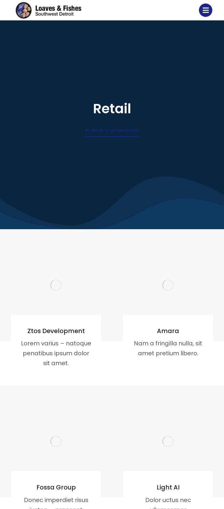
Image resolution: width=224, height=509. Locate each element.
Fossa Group (56, 487)
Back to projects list (112, 130)
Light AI (168, 487)
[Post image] (56, 285)
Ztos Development (56, 331)
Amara (168, 331)
